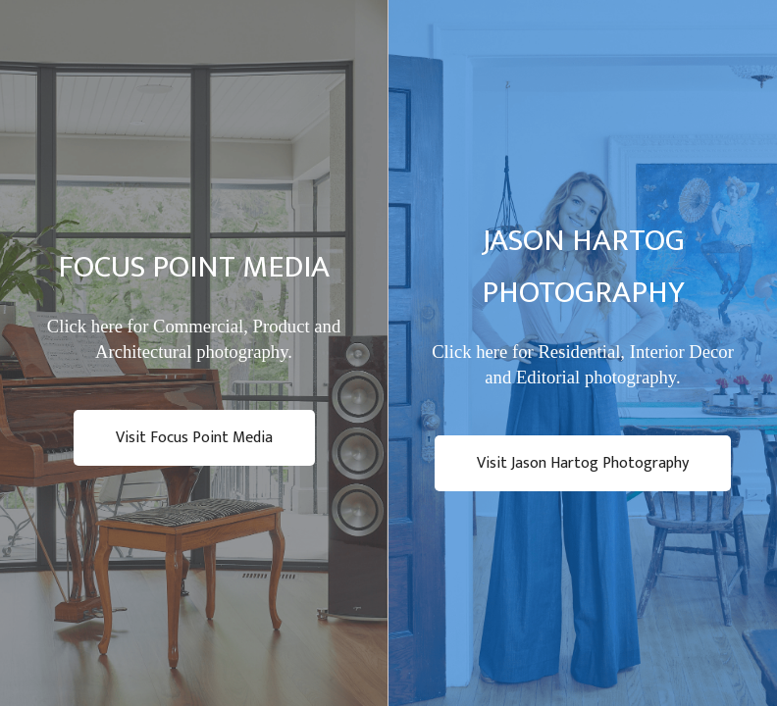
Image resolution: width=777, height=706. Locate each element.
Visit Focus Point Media (194, 438)
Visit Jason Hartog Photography (583, 463)
